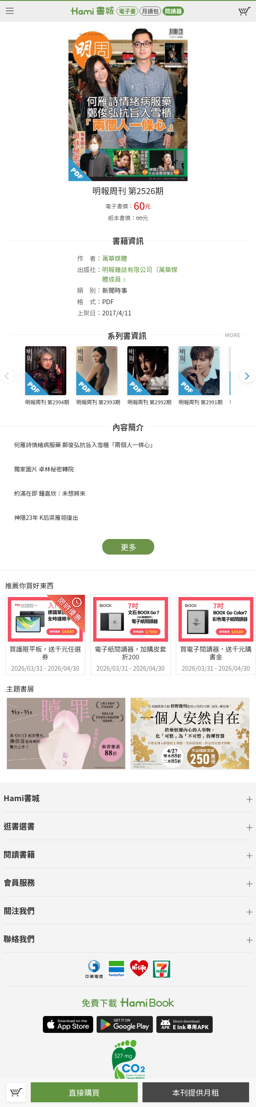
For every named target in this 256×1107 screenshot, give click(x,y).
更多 (128, 546)
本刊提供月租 (195, 1092)
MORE (232, 335)
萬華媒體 (114, 258)
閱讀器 (173, 11)
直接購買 (84, 1092)
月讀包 (150, 11)
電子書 (127, 11)
